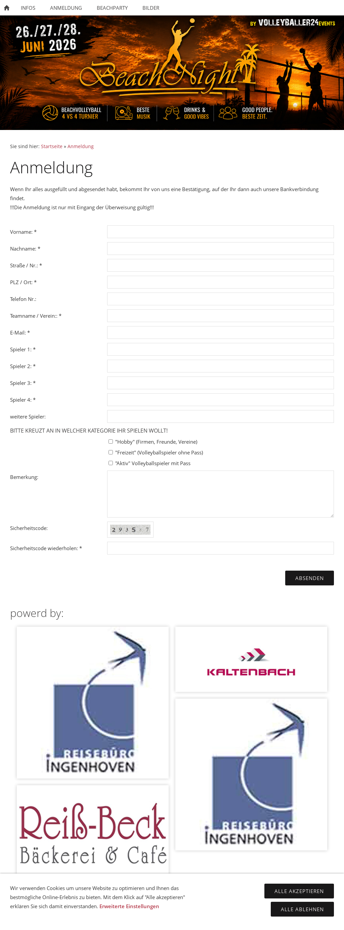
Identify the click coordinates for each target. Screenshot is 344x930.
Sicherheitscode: (29, 528)
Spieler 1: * (23, 349)
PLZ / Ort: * (23, 282)
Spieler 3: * (23, 383)
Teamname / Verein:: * (35, 315)
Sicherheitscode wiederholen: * (46, 548)
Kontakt (107, 920)
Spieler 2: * (23, 366)
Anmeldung (81, 146)
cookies (237, 920)
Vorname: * (23, 231)
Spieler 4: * (23, 399)
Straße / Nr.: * (26, 265)
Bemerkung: (24, 477)
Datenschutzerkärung (190, 920)
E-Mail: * (20, 332)
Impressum (139, 920)
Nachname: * (25, 248)
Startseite (51, 146)
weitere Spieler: (28, 416)
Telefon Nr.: (23, 299)
